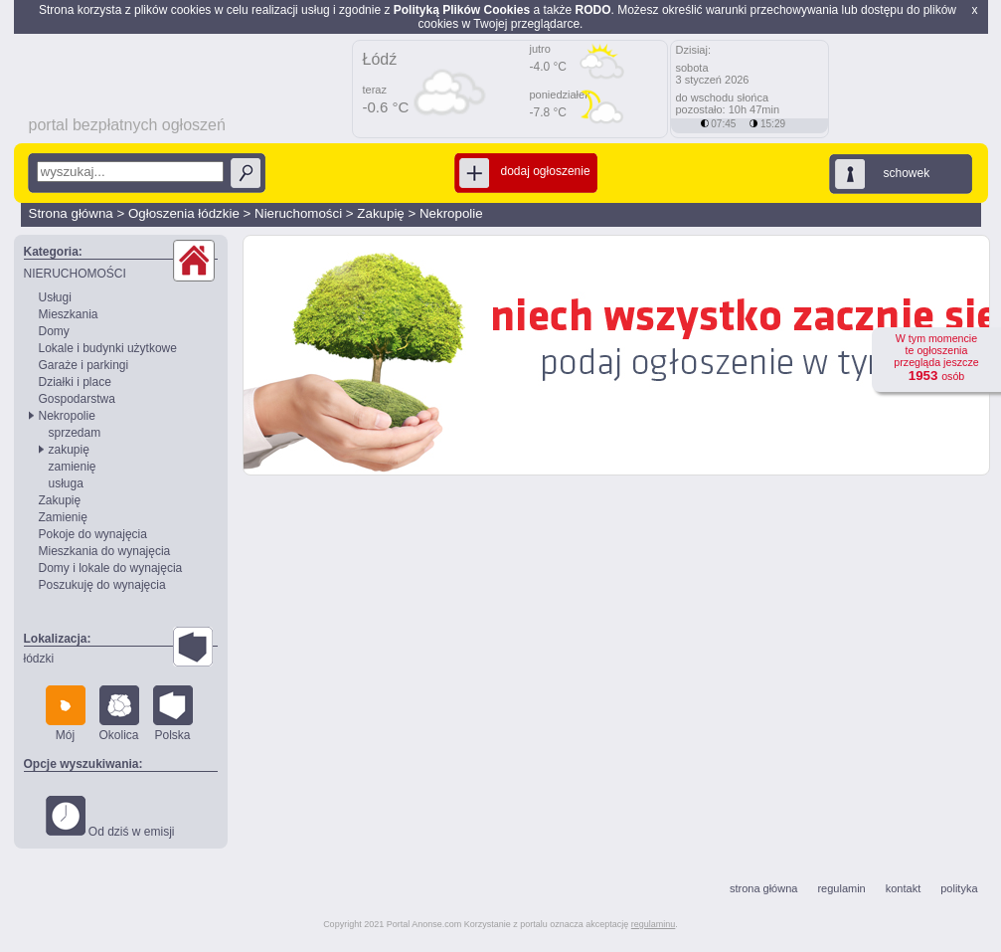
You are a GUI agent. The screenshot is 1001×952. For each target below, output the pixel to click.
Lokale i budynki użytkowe (108, 348)
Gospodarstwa (77, 399)
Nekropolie (451, 213)
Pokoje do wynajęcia (93, 534)
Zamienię (63, 517)
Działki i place (75, 382)
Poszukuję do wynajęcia (102, 585)
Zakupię (380, 213)
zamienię (72, 467)
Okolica (119, 713)
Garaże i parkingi (84, 365)
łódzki (39, 659)
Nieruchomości (298, 213)
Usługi (55, 297)
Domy (54, 331)
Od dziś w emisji (110, 817)
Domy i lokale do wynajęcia (111, 568)
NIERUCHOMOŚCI (75, 274)
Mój (65, 713)
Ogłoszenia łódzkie (184, 213)
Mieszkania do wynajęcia (105, 551)
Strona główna (71, 213)
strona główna (764, 888)
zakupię (69, 450)
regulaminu (653, 924)
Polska (173, 713)
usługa (66, 483)
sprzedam (75, 433)
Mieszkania (68, 314)
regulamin (841, 888)
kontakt (903, 888)
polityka (958, 888)
